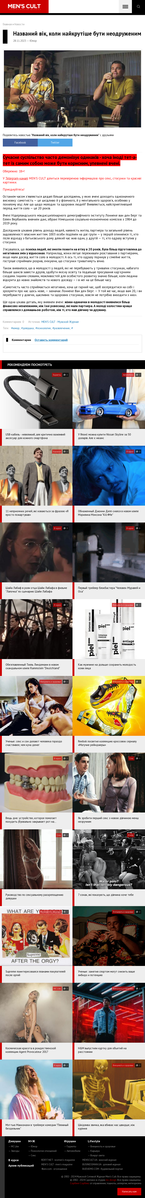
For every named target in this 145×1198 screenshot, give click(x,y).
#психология (43, 328)
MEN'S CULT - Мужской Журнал (60, 322)
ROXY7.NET (58, 1160)
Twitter (55, 142)
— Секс (32, 1155)
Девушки (14, 1141)
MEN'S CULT (56, 1164)
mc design (111, 1180)
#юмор (15, 328)
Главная (7, 24)
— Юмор (32, 1146)
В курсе (13, 1160)
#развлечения (61, 328)
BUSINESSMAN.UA (101, 1164)
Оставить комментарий (51, 340)
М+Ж (31, 1141)
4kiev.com (54, 1168)
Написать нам (129, 1191)
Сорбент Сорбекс (79, 1183)
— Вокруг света (96, 1155)
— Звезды (13, 1151)
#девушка (27, 328)
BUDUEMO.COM (102, 1168)
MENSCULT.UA (99, 1160)
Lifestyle (94, 1141)
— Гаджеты (70, 1146)
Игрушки (70, 1141)
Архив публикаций (21, 1165)
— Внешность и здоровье (101, 1146)
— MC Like (13, 1146)
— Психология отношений (42, 1151)
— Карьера (94, 1151)
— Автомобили (72, 1151)
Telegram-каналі (16, 178)
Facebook (20, 142)
